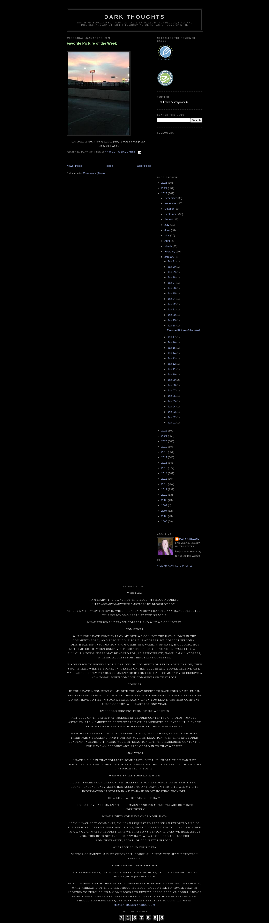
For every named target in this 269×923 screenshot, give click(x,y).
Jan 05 (172, 401)
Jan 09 (172, 379)
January (169, 256)
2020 (164, 441)
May (167, 235)
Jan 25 (172, 293)
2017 (164, 457)
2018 (164, 451)
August (168, 219)
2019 (164, 446)
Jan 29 (172, 272)
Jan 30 (172, 266)
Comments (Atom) (94, 173)
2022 (164, 430)
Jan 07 (172, 390)
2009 (164, 500)
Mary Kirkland (189, 539)
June (167, 230)
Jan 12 (172, 363)
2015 (164, 468)
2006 (164, 516)
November (171, 203)
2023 (164, 193)
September (171, 214)
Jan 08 (172, 385)
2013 (164, 478)
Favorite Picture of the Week (92, 43)
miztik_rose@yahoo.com (134, 904)
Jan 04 (172, 406)
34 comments (126, 152)
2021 (164, 435)
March (168, 246)
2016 (164, 462)
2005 (164, 521)
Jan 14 (172, 353)
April (167, 240)
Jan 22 (172, 304)
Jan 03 (172, 411)
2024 (164, 188)
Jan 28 (172, 277)
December (171, 198)
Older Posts (144, 165)
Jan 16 (172, 342)
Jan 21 (172, 309)
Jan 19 (172, 320)
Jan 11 (172, 369)
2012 (164, 484)
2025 (164, 182)
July (167, 224)
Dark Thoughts (134, 17)
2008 (164, 505)
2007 (164, 510)
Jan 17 (172, 337)
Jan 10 (172, 374)
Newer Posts (74, 165)
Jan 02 (172, 417)
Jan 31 (172, 261)
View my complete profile (175, 566)
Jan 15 (172, 347)
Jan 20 (172, 314)
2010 (164, 494)
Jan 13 (172, 358)
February (170, 251)
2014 (164, 473)
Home (109, 165)
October (169, 208)
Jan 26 (172, 288)
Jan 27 (172, 282)
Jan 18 (172, 325)
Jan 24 (172, 298)
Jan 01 (172, 422)
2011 (164, 489)
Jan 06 (172, 395)
